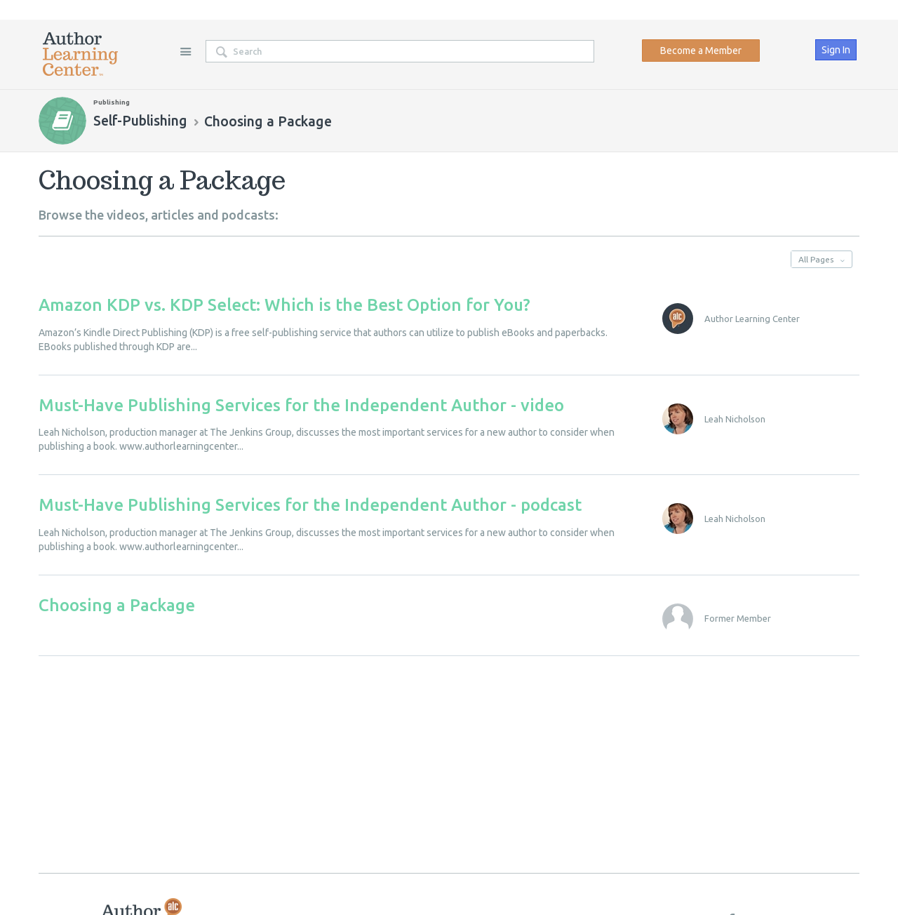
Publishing (111, 102)
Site (185, 51)
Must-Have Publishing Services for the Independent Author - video (301, 405)
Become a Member (701, 50)
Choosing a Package (117, 605)
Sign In (836, 49)
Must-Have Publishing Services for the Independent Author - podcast (310, 504)
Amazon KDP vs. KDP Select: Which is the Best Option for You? (284, 304)
